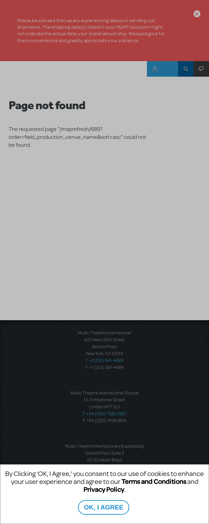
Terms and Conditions (153, 481)
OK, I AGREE (103, 507)
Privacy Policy (103, 489)
